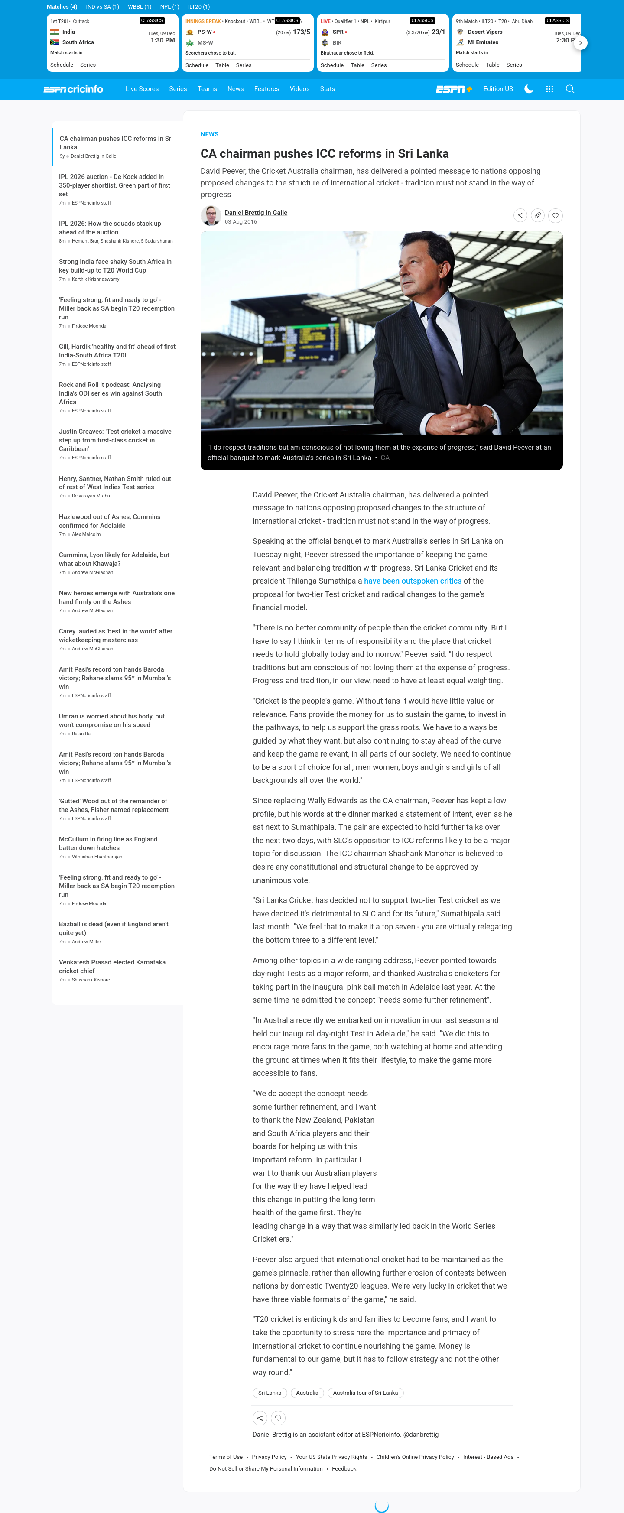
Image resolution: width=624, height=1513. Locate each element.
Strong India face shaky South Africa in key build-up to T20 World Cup (115, 266)
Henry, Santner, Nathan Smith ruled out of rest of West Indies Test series (115, 483)
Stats (327, 89)
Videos (300, 89)
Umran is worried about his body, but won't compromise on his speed (112, 720)
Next (581, 43)
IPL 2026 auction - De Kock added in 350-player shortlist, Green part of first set (114, 185)
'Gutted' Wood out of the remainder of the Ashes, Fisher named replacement (114, 805)
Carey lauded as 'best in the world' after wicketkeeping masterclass (115, 635)
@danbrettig (421, 1434)
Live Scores (142, 89)
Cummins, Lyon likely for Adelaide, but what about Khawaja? (114, 559)
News (236, 89)
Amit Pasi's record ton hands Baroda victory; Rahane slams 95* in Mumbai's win (115, 678)
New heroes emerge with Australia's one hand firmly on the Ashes (117, 597)
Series (178, 89)
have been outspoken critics (413, 580)
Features (267, 89)
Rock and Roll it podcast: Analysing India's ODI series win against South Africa (110, 393)
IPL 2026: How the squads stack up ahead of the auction (110, 228)
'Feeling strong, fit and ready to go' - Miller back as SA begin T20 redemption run (117, 308)
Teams (207, 89)
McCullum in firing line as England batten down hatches (108, 843)
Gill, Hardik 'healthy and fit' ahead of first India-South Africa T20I (117, 351)
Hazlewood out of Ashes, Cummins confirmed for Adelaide (110, 521)
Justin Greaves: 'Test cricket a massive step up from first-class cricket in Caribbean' (115, 440)
